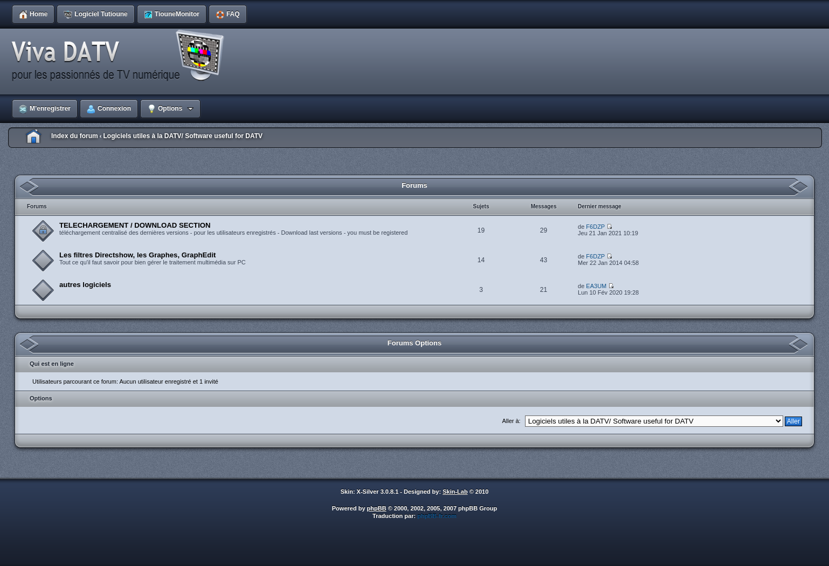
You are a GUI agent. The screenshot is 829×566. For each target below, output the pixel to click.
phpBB (376, 508)
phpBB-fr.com (437, 516)
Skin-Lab (455, 491)
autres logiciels (85, 285)
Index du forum (74, 136)
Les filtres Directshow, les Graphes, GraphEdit (137, 255)
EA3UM (596, 286)
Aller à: (511, 421)
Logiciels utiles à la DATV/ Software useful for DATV (182, 136)
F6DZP (595, 226)
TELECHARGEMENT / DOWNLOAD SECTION (135, 225)
